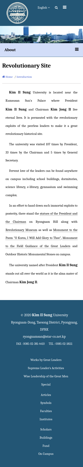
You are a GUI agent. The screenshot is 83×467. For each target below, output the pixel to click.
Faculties (46, 411)
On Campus (46, 454)
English (44, 8)
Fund (45, 446)
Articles (46, 395)
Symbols (46, 403)
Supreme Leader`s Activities (46, 368)
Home (7, 76)
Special (46, 384)
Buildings (46, 438)
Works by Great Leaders (45, 360)
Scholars (45, 429)
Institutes (46, 419)
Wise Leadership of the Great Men (46, 376)
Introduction (24, 76)
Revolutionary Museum (21, 230)
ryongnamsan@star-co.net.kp (44, 337)
